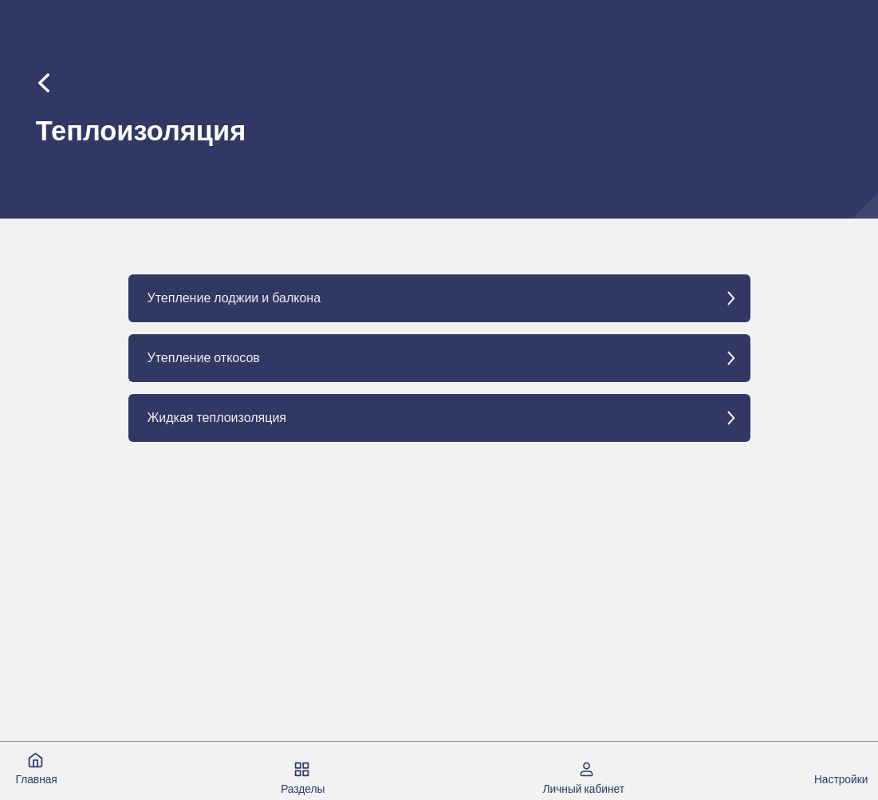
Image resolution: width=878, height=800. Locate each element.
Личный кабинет (583, 789)
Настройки (841, 779)
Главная (36, 779)
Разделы (303, 789)
